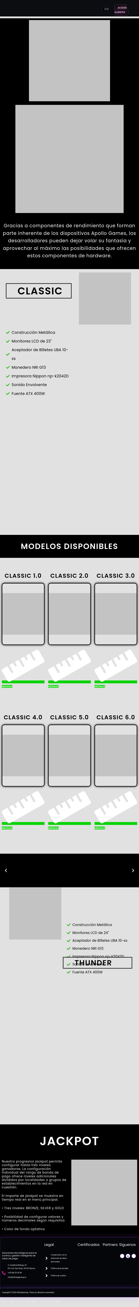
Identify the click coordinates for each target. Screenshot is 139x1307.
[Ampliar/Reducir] (7, 1300)
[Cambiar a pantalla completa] (22, 1300)
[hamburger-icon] (107, 9)
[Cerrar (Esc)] (52, 1300)
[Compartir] (37, 1300)
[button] (6, 870)
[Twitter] (128, 1256)
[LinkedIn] (134, 1256)
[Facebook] (122, 1256)
